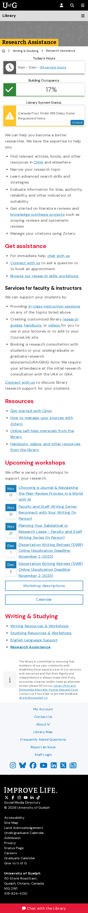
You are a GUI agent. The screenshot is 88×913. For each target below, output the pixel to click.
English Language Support (34, 640)
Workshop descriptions (44, 585)
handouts (32, 325)
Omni (38, 162)
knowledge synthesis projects (37, 214)
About (43, 724)
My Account (43, 709)
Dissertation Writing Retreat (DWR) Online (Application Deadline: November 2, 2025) (51, 550)
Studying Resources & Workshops (41, 632)
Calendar (44, 599)
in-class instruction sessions (54, 306)
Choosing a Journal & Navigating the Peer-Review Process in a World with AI (51, 493)
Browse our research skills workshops (44, 276)
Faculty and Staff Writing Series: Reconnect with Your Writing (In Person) (48, 512)
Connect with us (25, 262)
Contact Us (43, 717)
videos (54, 325)
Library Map (43, 732)
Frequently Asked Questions (43, 739)
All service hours (53, 67)
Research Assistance (30, 647)
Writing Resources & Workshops (39, 626)
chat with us (58, 255)
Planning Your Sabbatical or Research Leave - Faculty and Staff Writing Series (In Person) (50, 531)
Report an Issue (43, 747)
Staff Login (43, 754)
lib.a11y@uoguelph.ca (33, 698)
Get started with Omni (31, 410)
